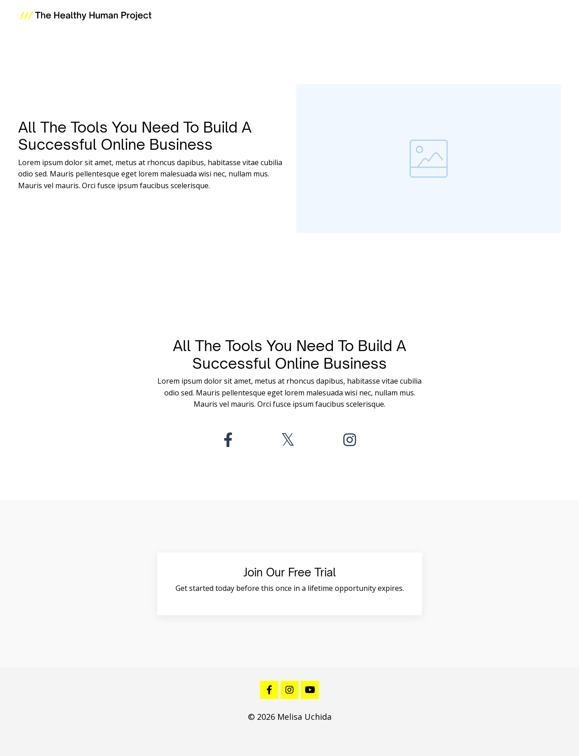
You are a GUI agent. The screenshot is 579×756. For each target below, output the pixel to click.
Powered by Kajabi (289, 732)
